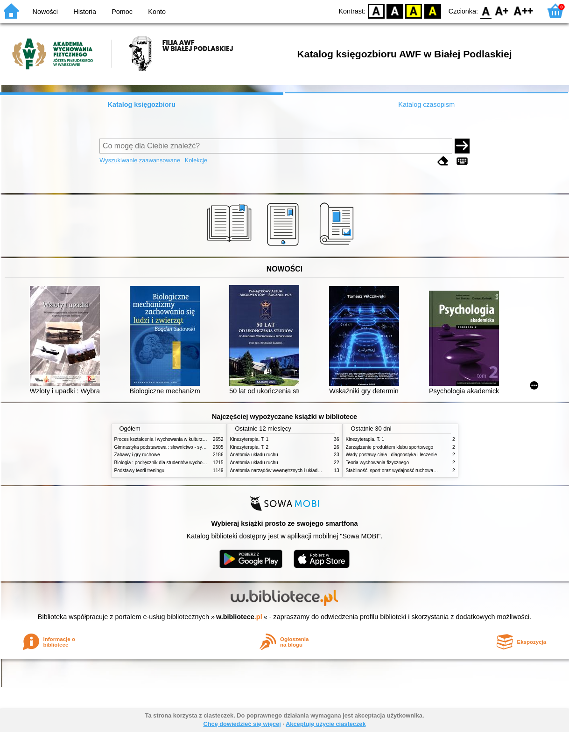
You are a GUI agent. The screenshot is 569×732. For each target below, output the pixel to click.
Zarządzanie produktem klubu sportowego (390, 447)
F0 (485, 10)
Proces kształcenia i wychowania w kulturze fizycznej (169, 439)
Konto (157, 11)
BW (395, 10)
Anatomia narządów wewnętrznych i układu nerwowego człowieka (298, 470)
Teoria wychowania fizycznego (377, 462)
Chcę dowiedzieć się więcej (242, 723)
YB (414, 10)
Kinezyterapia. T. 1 (249, 439)
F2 (523, 10)
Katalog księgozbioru (141, 104)
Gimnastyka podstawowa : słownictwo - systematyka (169, 447)
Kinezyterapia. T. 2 (249, 447)
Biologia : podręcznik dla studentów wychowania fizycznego (176, 462)
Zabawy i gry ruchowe (137, 454)
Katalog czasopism (426, 104)
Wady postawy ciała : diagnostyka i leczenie (391, 454)
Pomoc (122, 11)
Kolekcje (196, 160)
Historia (84, 11)
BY (432, 10)
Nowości (45, 11)
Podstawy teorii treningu (139, 470)
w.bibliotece (239, 616)
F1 (502, 10)
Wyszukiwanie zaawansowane (139, 160)
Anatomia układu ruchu (254, 454)
